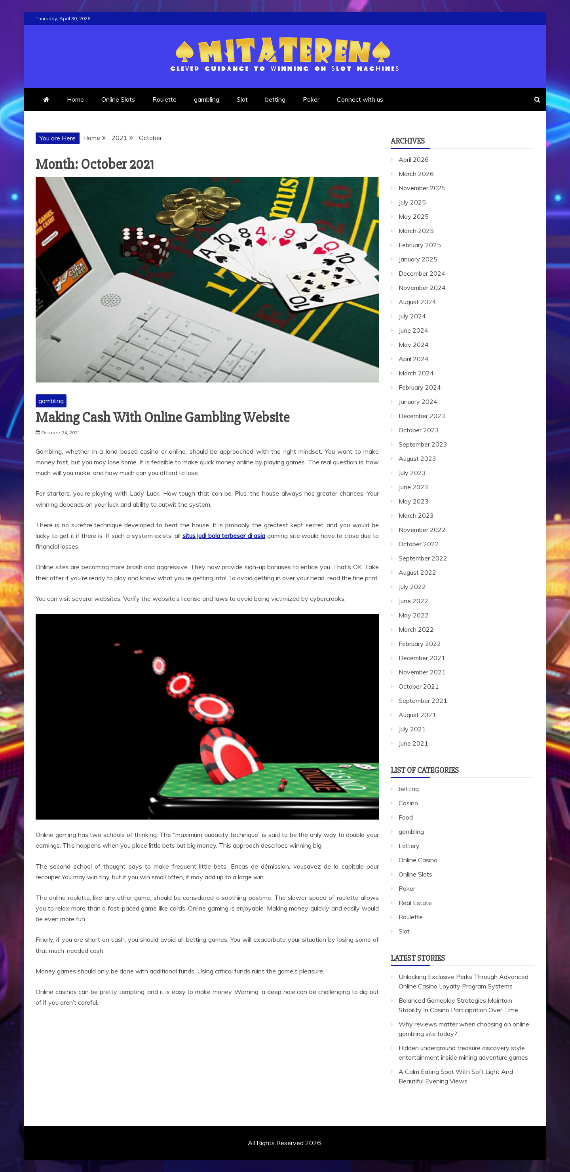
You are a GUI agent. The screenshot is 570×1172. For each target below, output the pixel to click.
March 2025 (416, 231)
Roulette (164, 99)
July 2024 (412, 316)
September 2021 (423, 700)
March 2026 (416, 174)
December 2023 (422, 416)
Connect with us (360, 99)
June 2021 (413, 743)
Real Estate (415, 903)
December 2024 (422, 273)
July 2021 (412, 729)
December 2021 (422, 658)
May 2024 (414, 344)
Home (75, 99)
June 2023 (413, 487)
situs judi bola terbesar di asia (224, 536)
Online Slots (118, 99)
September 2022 (423, 558)
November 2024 (422, 288)
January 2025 (418, 259)
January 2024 (418, 401)
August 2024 (417, 302)
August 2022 (417, 572)
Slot (242, 99)
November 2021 (422, 672)
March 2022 (416, 629)
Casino (408, 803)
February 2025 (420, 245)
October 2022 (419, 544)
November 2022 (422, 530)
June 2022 (413, 601)
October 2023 (419, 430)
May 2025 (414, 216)
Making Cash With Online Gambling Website (162, 417)
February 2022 (420, 644)
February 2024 (420, 387)
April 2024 (414, 359)
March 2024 (416, 373)
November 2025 (422, 188)
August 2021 (417, 715)
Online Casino (418, 860)
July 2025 (412, 202)
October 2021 (419, 686)
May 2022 (414, 615)
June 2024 (413, 330)
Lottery (409, 846)
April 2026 (414, 159)
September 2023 (423, 444)
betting (275, 99)
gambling (206, 99)
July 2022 (412, 587)
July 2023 (412, 473)
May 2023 (414, 501)
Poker (311, 99)
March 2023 (416, 515)
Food (406, 817)
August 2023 (417, 458)
